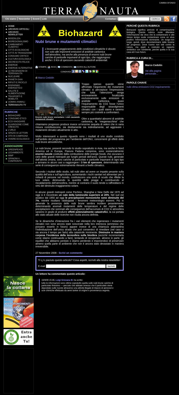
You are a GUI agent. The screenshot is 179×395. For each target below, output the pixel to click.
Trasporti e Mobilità (15, 97)
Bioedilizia (14, 38)
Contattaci (110, 18)
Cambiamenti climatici (15, 45)
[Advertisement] (76, 300)
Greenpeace (15, 149)
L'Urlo (12, 130)
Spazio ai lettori (18, 133)
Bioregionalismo (18, 41)
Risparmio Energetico (15, 86)
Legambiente (15, 152)
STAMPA (40, 67)
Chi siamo (10, 18)
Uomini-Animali (16, 102)
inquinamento (162, 86)
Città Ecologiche (18, 50)
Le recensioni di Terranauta (17, 72)
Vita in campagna (18, 136)
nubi (129, 86)
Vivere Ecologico (18, 139)
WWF (10, 155)
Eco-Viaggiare (16, 121)
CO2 (152, 86)
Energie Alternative (20, 68)
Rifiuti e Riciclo (17, 82)
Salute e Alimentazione (16, 92)
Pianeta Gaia (15, 79)
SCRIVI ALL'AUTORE (85, 67)
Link (44, 18)
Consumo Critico (18, 56)
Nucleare (14, 76)
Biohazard (14, 115)
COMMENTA (65, 67)
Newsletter (24, 18)
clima (135, 86)
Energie (13, 65)
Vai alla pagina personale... (153, 72)
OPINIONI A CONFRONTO (15, 159)
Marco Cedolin (46, 77)
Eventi (36, 18)
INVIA (52, 67)
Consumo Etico (17, 118)
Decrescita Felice (19, 62)
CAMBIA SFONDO (167, 3)
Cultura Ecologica (19, 59)
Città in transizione (20, 53)
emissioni (143, 86)
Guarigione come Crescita (18, 125)
